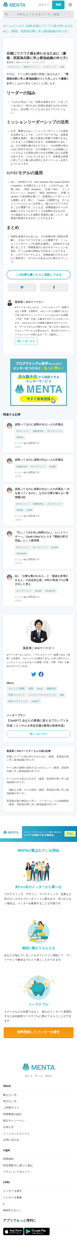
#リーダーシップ (55, 431)
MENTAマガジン (12, 1210)
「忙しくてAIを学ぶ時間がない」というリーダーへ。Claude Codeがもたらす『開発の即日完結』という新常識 (41, 536)
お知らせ (8, 1127)
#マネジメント (23, 431)
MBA (62, 695)
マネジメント (14, 67)
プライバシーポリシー (16, 1171)
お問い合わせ (11, 1139)
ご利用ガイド (11, 1107)
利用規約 (8, 1159)
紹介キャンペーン (14, 1120)
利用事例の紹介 (12, 1114)
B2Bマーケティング (18, 701)
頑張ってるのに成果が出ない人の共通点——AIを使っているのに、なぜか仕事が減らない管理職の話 (42, 493)
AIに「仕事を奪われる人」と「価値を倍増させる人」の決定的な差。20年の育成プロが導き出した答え (41, 580)
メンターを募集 (12, 1197)
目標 (29, 25)
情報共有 (51, 688)
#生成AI (20, 437)
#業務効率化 (38, 431)
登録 (58, 4)
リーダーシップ (49, 67)
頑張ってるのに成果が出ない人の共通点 (39, 424)
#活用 (29, 510)
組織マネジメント (31, 67)
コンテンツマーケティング (42, 695)
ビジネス (19, 25)
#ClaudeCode (21, 554)
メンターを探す (12, 1191)
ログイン (44, 4)
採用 (31, 688)
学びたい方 (10, 1101)
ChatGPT (35, 701)
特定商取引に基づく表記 (18, 1165)
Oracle (40, 688)
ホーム (7, 25)
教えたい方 (10, 1095)
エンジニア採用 (16, 688)
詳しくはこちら (26, 341)
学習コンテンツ (16, 695)
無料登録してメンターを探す (38, 1032)
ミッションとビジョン (16, 1133)
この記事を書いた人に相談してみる (38, 274)
